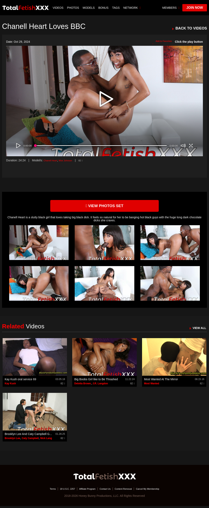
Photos (74, 7)
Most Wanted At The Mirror (161, 381)
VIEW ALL (197, 330)
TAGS (116, 7)
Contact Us (105, 490)
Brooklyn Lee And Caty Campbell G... (28, 436)
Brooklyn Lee (12, 440)
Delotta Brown (82, 385)
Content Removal (127, 490)
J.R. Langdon (100, 385)
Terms (40, 490)
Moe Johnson (71, 160)
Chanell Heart (52, 160)
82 (88, 160)
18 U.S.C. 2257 (58, 490)
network (132, 7)
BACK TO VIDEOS (191, 28)
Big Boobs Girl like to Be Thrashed (96, 381)
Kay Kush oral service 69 (20, 381)
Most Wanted (151, 385)
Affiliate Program (82, 490)
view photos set (104, 207)
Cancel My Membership (158, 490)
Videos (58, 7)
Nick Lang (46, 440)
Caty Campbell (30, 440)
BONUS (104, 7)
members (170, 7)
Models (89, 7)
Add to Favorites (160, 42)
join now (194, 7)
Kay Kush (10, 385)
